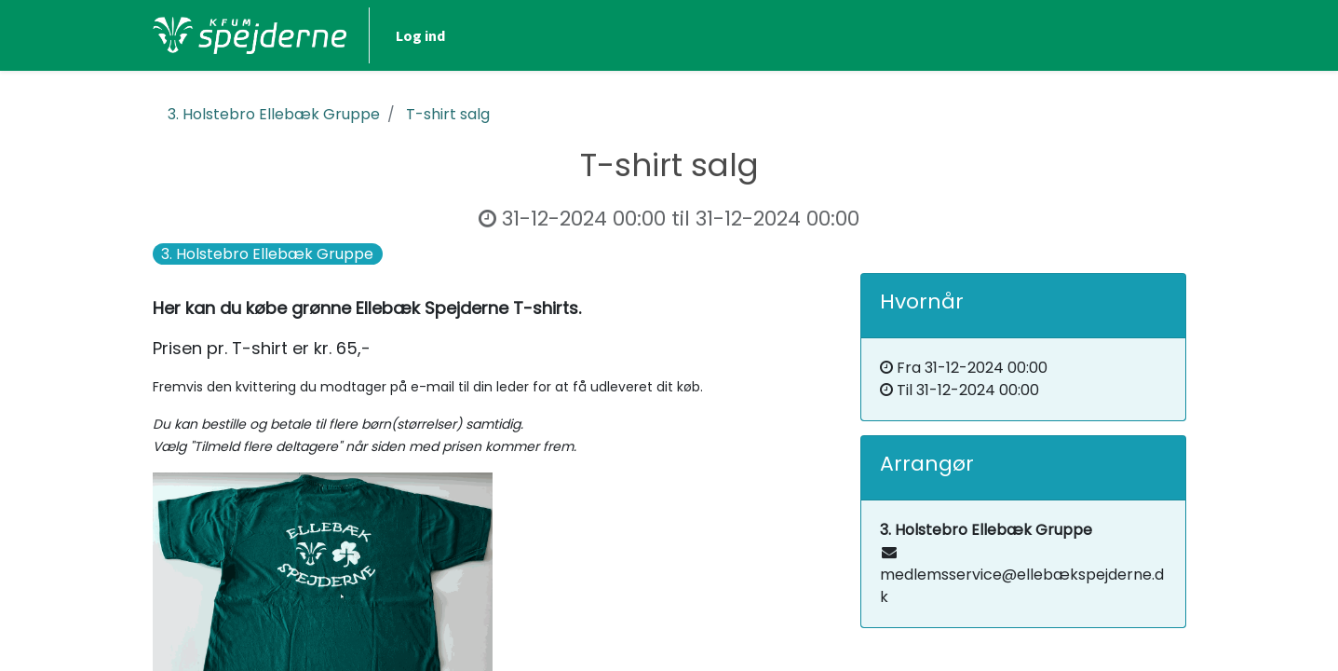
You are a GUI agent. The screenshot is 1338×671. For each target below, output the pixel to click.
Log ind (420, 35)
